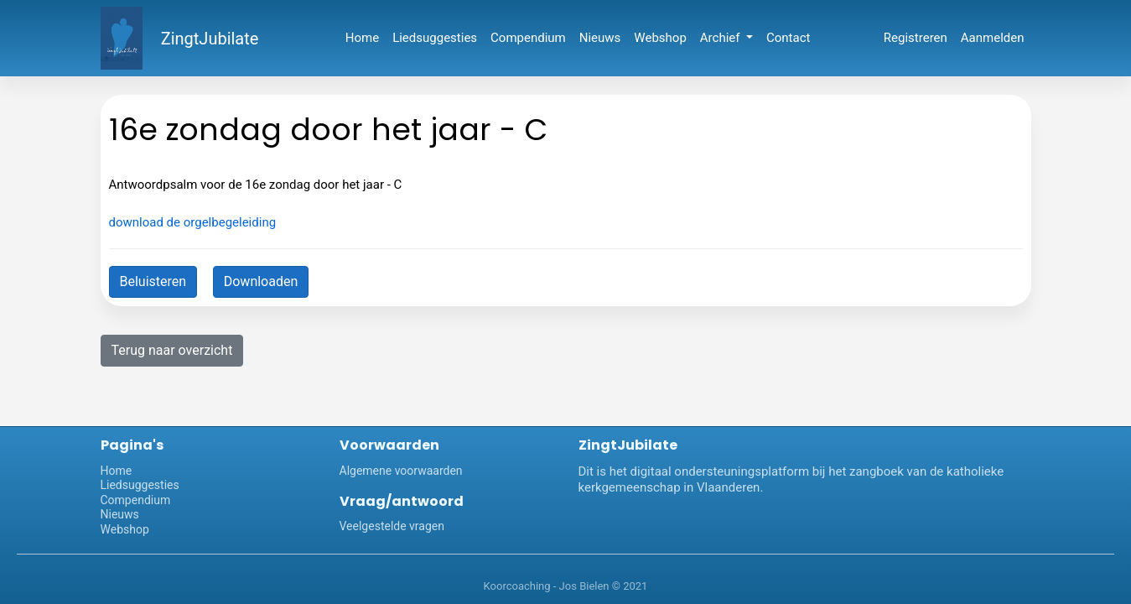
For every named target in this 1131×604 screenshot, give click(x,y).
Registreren (915, 37)
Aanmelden (993, 37)
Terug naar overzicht (172, 350)
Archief (721, 37)
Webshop (660, 37)
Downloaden (261, 281)
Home (362, 37)
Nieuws (600, 37)
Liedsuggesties (434, 37)
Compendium (528, 37)
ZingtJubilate (210, 39)
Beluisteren (153, 281)
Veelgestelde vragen (392, 526)
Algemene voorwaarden (401, 470)
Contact (788, 37)
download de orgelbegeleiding (193, 222)
